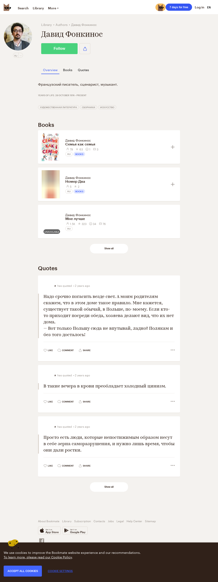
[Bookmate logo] (7, 7)
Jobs (111, 521)
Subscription (82, 521)
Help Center (134, 521)
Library (38, 8)
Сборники (88, 107)
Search (23, 8)
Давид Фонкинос (78, 139)
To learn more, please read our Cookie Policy (38, 556)
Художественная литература (58, 107)
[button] (84, 48)
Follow (59, 48)
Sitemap (150, 521)
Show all (109, 248)
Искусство (107, 107)
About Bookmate (48, 521)
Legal (120, 521)
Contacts (99, 521)
